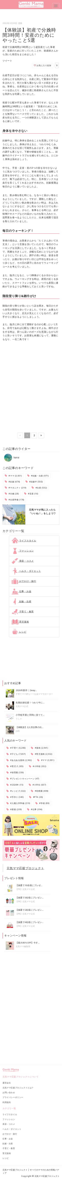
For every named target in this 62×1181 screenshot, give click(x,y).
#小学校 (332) (37, 766)
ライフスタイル (24, 540)
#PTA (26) (36, 797)
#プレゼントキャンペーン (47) (22, 778)
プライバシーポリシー (12, 1097)
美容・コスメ (23, 560)
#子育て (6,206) (16, 747)
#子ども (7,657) (16, 754)
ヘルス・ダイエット (26, 571)
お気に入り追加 (42, 65)
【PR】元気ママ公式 (25, 889)
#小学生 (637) (37, 784)
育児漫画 (20, 621)
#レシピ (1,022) (16, 790)
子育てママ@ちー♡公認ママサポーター (34, 694)
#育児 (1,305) (14, 766)
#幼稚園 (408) (39, 790)
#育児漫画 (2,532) (41, 754)
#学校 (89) (42, 803)
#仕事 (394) (34, 809)
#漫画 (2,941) (39, 747)
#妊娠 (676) (12, 481)
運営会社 (6, 1082)
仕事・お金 (21, 591)
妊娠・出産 (21, 601)
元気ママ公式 (22, 706)
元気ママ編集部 (23, 946)
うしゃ (19, 718)
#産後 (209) (14, 809)
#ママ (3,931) (13, 475)
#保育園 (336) (15, 772)
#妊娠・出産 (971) (38, 475)
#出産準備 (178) (14, 499)
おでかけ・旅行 (24, 581)
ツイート (7, 60)
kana (11, 457)
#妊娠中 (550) (34, 481)
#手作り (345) (15, 797)
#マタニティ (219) (15, 487)
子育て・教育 (23, 611)
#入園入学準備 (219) (18, 803)
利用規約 (6, 1102)
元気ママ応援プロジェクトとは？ (18, 1087)
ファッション (23, 550)
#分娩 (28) (12, 493)
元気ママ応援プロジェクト (25, 868)
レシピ (19, 631)
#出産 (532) (39, 487)
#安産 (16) (31, 493)
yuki (18, 730)
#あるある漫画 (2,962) (19, 760)
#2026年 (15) (14, 784)
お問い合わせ (8, 1092)
